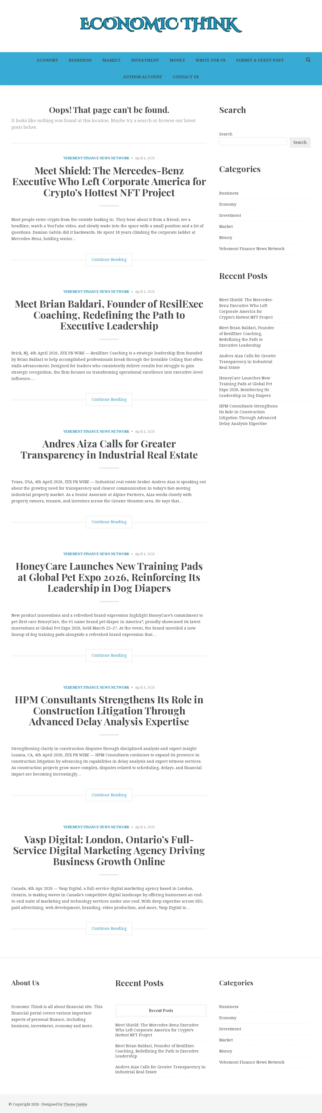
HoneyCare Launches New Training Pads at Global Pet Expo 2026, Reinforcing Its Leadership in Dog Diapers (109, 576)
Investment (145, 60)
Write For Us (211, 60)
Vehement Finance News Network (96, 158)
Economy (47, 60)
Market (111, 60)
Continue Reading (109, 259)
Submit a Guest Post (260, 60)
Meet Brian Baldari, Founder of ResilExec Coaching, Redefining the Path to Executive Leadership (109, 314)
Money (177, 60)
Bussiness (80, 60)
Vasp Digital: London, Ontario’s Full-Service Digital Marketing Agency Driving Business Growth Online (109, 850)
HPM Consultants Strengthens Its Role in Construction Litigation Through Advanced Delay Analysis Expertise (109, 710)
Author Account (142, 77)
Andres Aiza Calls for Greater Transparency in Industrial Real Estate (109, 449)
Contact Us (186, 77)
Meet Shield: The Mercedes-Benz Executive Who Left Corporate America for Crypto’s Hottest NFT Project (109, 181)
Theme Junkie (75, 1104)
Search (225, 134)
